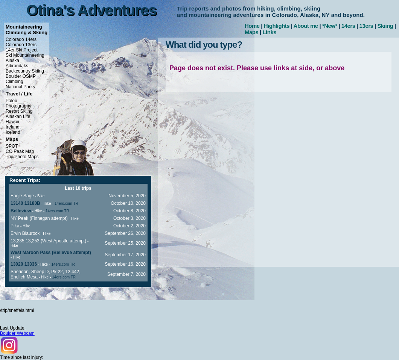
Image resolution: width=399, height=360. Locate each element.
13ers (366, 26)
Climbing (14, 81)
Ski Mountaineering (25, 55)
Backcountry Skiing (25, 71)
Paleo (11, 100)
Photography (18, 106)
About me (306, 26)
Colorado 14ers (21, 39)
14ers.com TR (66, 203)
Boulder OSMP (21, 76)
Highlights (276, 26)
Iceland (13, 132)
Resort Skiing (19, 111)
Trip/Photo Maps (22, 156)
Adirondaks (17, 65)
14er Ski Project (22, 50)
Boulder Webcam (17, 333)
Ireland (13, 127)
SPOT (12, 146)
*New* (329, 26)
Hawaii (12, 121)
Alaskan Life (18, 116)
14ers (348, 26)
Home (252, 26)
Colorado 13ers (21, 44)
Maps (251, 32)
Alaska (12, 60)
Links (269, 32)
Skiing (385, 26)
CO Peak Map (20, 151)
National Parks (20, 86)
